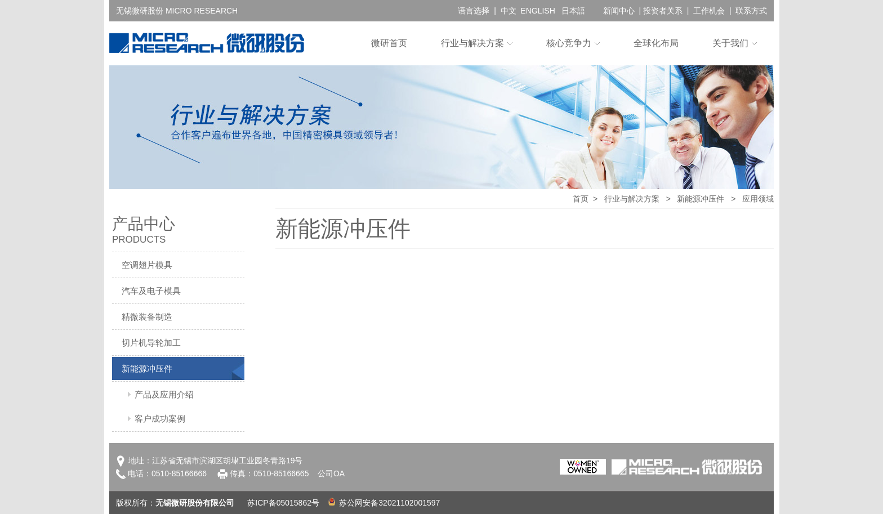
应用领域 (758, 198)
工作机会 (709, 10)
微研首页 (389, 43)
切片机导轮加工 (151, 342)
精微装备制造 (147, 316)
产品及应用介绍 (164, 394)
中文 (508, 10)
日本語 (573, 10)
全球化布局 (656, 43)
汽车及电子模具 (151, 291)
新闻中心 (619, 10)
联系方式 (751, 10)
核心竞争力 (568, 43)
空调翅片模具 (147, 265)
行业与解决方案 (472, 43)
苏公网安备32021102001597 (384, 502)
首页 (580, 198)
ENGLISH (537, 10)
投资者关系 (663, 10)
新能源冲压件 (147, 368)
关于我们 (730, 43)
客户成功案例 (160, 418)
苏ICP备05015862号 (283, 502)
